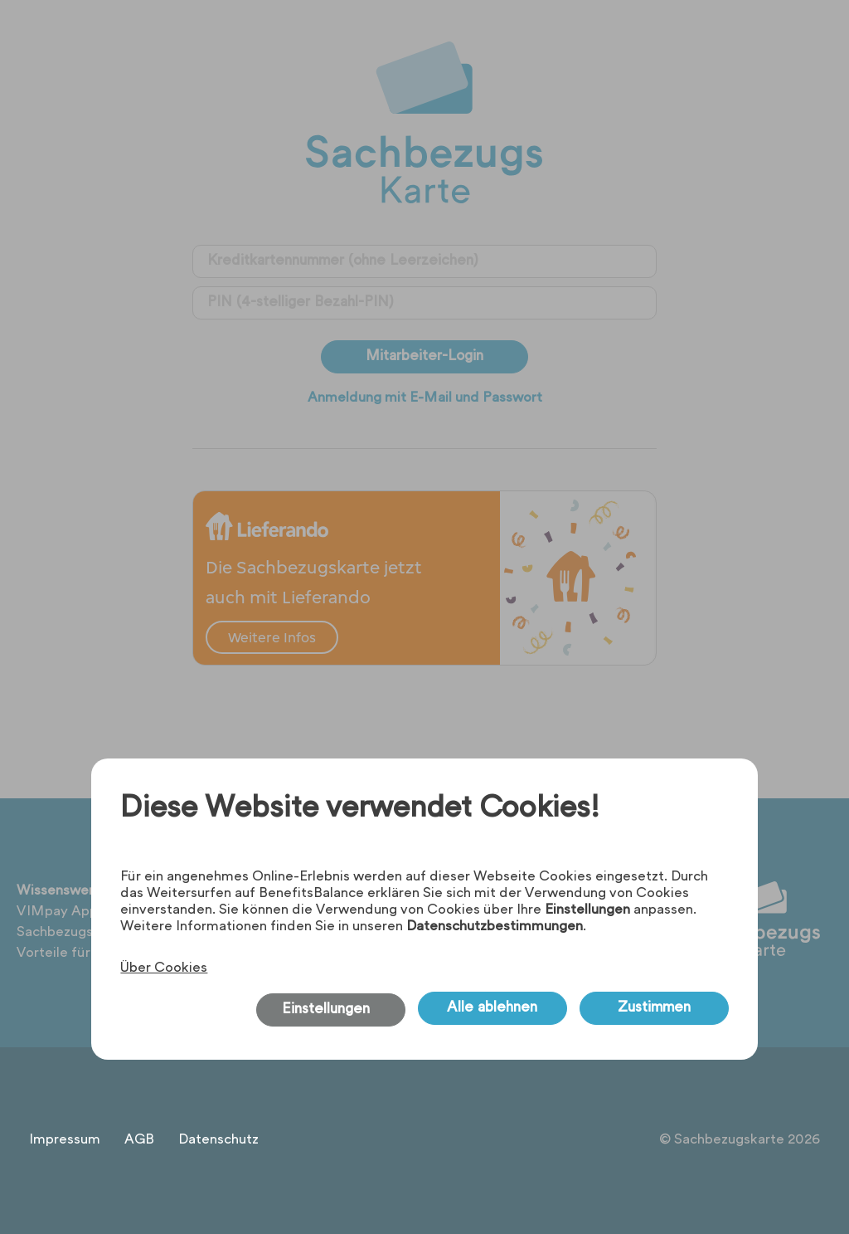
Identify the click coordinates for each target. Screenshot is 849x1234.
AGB (139, 1140)
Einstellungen (587, 910)
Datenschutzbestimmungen (494, 927)
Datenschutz (218, 1140)
